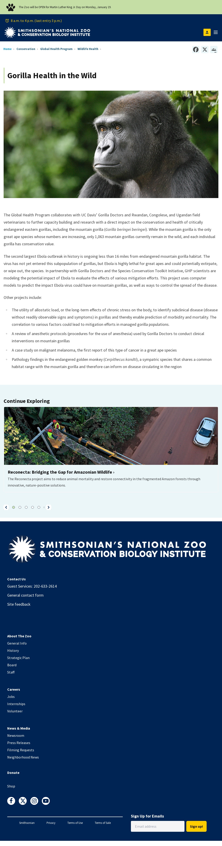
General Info (17, 643)
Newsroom (15, 735)
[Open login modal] (207, 32)
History (13, 650)
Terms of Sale (103, 823)
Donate (13, 772)
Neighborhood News (23, 757)
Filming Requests (20, 750)
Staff (10, 672)
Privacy (51, 823)
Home (7, 49)
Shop (11, 786)
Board (12, 665)
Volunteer (15, 711)
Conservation (26, 49)
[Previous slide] (6, 507)
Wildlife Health (88, 49)
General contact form (25, 595)
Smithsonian (27, 823)
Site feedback (19, 604)
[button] (6, 507)
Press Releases (18, 742)
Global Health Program (56, 49)
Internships (16, 704)
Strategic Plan (18, 657)
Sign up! (196, 826)
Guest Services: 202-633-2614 (32, 586)
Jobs (11, 696)
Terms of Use (75, 823)
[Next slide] (48, 507)
